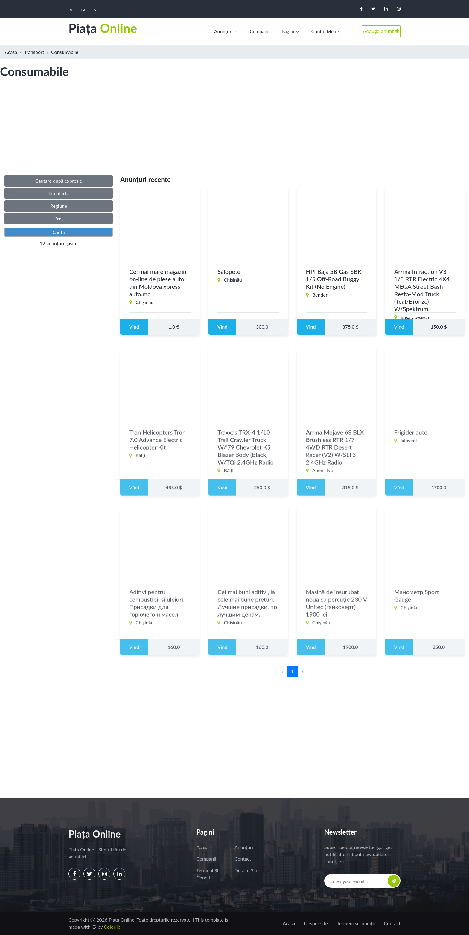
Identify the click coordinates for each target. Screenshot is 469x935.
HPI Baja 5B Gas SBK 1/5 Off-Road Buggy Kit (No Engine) (334, 279)
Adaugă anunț (381, 31)
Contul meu (323, 31)
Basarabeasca (415, 317)
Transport (34, 52)
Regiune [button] (58, 206)
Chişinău (144, 302)
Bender (320, 294)
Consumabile (64, 52)
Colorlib (112, 927)
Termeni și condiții (207, 873)
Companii (260, 31)
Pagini (287, 31)
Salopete (228, 271)
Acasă (11, 52)
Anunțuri (223, 31)
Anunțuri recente (145, 179)
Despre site (246, 870)
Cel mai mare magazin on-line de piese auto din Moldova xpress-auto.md (157, 282)
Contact (242, 858)
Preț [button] (58, 218)
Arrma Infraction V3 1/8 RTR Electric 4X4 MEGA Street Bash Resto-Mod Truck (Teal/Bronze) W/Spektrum (422, 290)
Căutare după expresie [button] (58, 181)
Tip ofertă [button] (58, 193)
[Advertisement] (234, 133)
